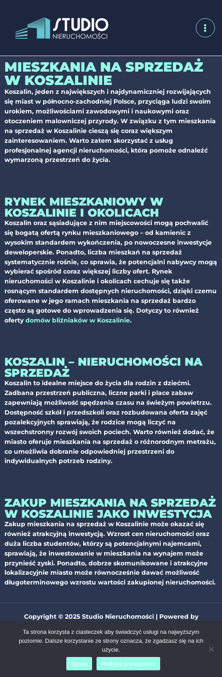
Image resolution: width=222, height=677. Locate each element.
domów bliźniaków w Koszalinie (77, 320)
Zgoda (79, 664)
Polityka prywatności (128, 664)
